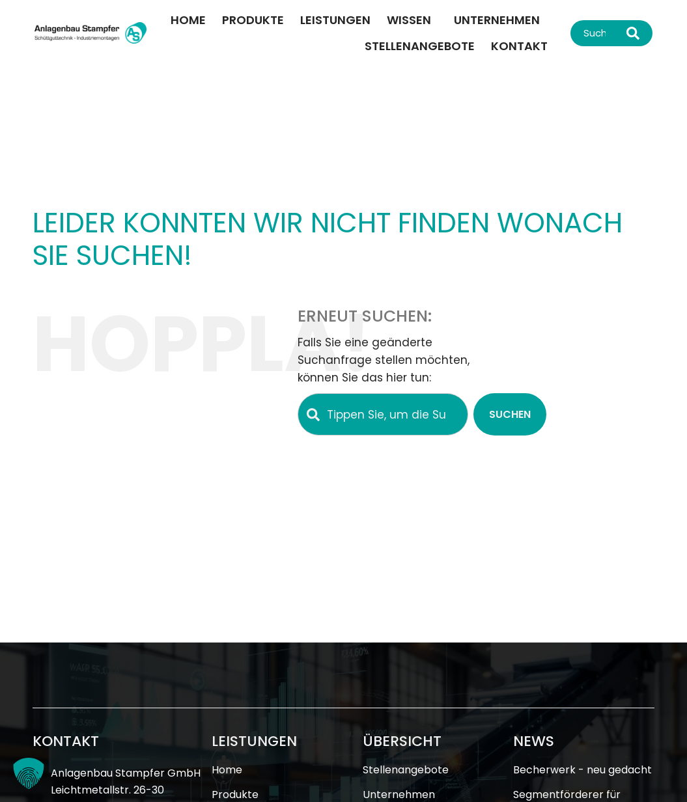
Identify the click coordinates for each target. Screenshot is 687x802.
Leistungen (335, 20)
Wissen (412, 20)
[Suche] (636, 33)
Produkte (253, 20)
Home (188, 20)
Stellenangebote (420, 46)
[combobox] (595, 33)
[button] (28, 773)
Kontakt (519, 46)
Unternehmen (497, 20)
